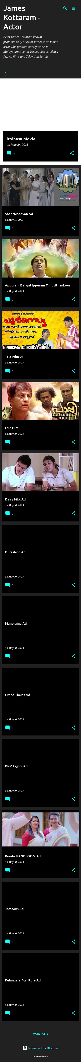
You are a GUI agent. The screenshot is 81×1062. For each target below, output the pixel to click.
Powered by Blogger (40, 1048)
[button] (71, 153)
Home (7, 74)
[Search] (65, 8)
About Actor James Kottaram (40, 74)
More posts (40, 1033)
